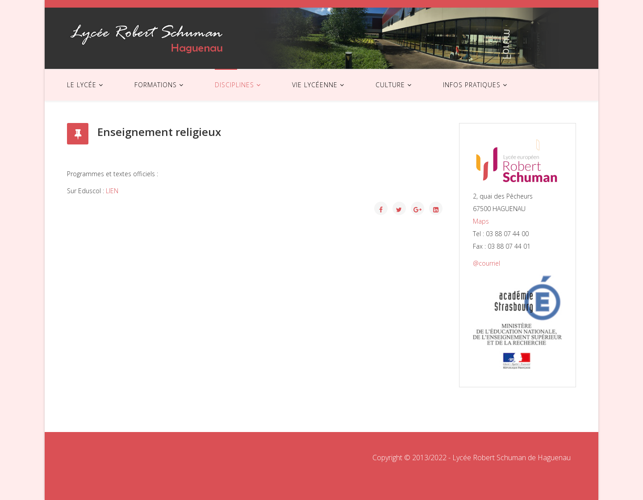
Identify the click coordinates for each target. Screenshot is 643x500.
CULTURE (390, 85)
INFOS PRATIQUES (472, 85)
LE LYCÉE (81, 85)
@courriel (486, 263)
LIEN (112, 190)
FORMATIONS (155, 85)
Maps (481, 221)
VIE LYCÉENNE (315, 85)
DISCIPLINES (234, 85)
